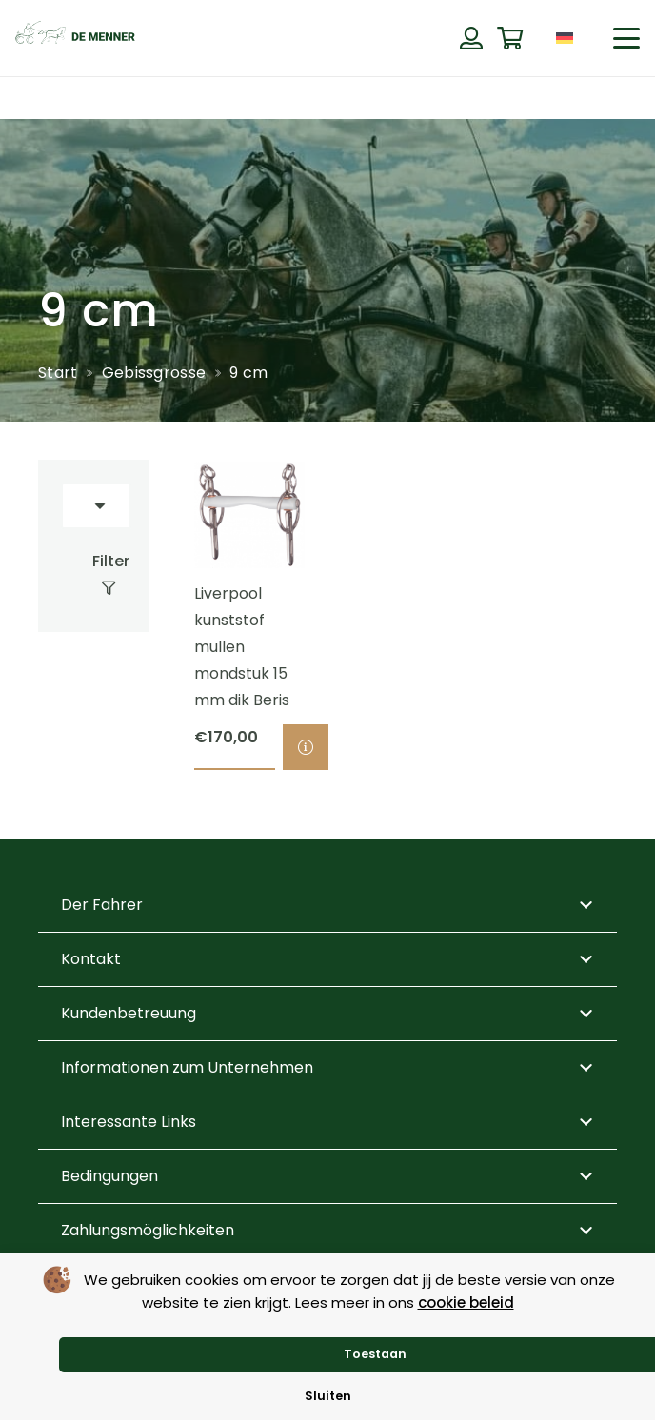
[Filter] (93, 575)
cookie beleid (466, 1302)
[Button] (471, 38)
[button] (626, 38)
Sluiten (328, 1396)
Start (58, 373)
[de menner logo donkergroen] (75, 38)
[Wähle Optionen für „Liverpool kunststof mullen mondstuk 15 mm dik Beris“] (305, 748)
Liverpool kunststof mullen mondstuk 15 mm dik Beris (241, 647)
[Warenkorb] (510, 38)
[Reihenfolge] (96, 506)
